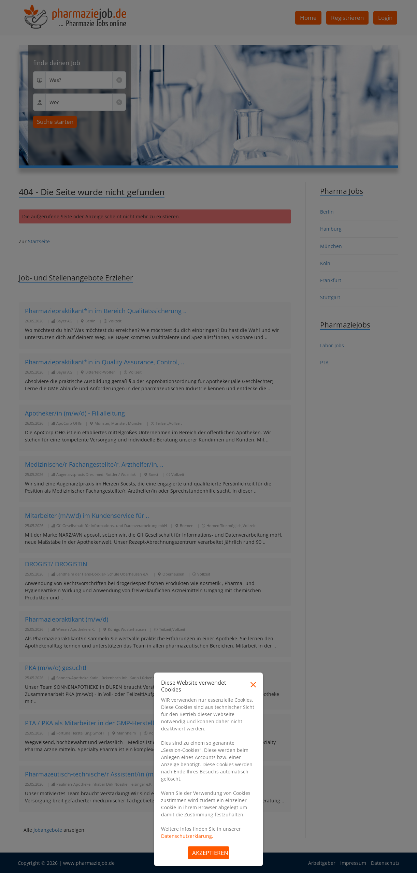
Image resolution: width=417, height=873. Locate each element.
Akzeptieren (210, 853)
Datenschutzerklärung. (187, 836)
